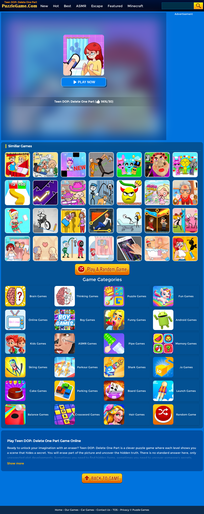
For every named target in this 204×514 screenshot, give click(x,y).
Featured (115, 6)
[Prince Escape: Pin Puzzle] (101, 209)
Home (58, 509)
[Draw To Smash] (129, 181)
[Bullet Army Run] (17, 181)
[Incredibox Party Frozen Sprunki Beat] (129, 153)
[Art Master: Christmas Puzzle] (157, 237)
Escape (97, 6)
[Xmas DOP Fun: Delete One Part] (17, 209)
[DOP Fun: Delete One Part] (73, 209)
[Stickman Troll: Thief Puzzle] (101, 181)
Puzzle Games (140, 509)
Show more (15, 463)
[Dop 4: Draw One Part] (101, 237)
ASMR (81, 6)
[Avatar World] (73, 181)
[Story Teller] (45, 237)
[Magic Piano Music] (73, 153)
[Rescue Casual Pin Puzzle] (157, 209)
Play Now (83, 82)
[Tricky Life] (129, 209)
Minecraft (135, 6)
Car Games (87, 509)
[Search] (177, 5)
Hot (56, 6)
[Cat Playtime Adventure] (185, 181)
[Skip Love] (185, 209)
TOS (115, 509)
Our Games (71, 509)
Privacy (124, 509)
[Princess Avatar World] (157, 181)
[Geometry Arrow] (45, 181)
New (44, 6)
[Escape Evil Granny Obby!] (157, 153)
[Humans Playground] (101, 153)
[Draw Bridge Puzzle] (45, 209)
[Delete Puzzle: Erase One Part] (17, 237)
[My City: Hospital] (45, 153)
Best (67, 6)
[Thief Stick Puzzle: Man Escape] (73, 237)
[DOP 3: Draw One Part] (185, 237)
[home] (19, 5)
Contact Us (103, 509)
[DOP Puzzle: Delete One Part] (17, 153)
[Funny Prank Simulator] (129, 237)
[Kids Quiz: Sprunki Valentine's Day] (185, 153)
